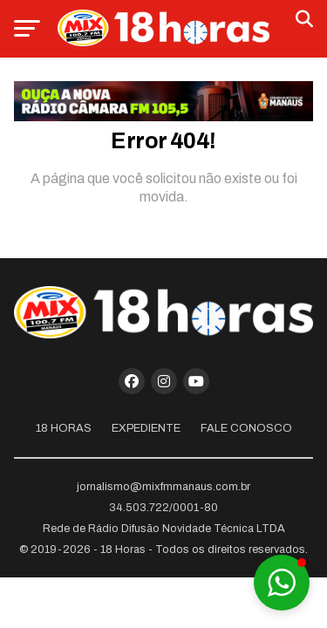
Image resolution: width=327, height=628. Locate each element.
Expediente (146, 428)
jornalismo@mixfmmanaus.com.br (163, 487)
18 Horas (64, 428)
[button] (282, 583)
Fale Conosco (246, 428)
